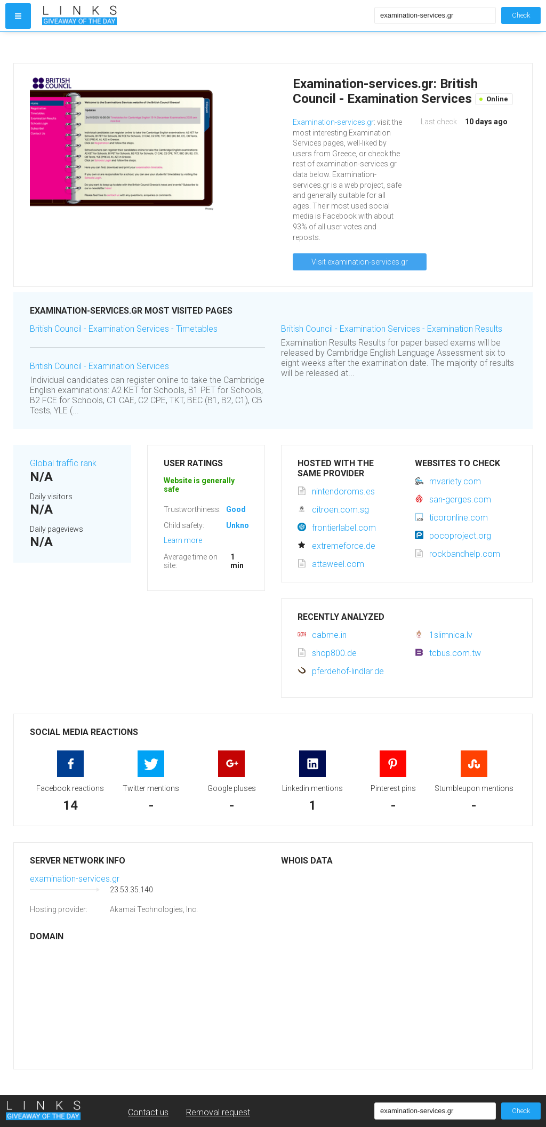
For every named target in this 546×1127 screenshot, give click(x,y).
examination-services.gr (74, 879)
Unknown (242, 525)
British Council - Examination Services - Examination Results (391, 329)
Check (521, 15)
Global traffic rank (63, 463)
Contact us (148, 1112)
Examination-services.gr (333, 122)
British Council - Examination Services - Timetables (124, 329)
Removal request (218, 1112)
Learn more (183, 540)
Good (236, 509)
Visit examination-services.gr (359, 262)
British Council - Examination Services (99, 366)
